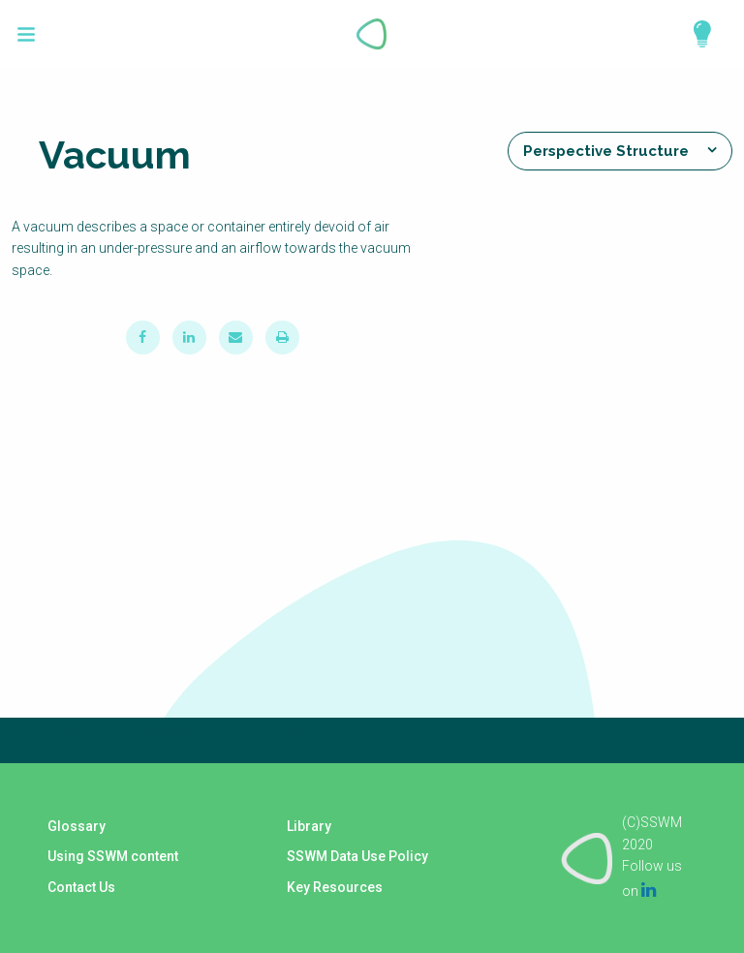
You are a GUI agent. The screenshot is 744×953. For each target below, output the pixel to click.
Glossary (75, 829)
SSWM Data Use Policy (357, 858)
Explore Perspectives (693, 33)
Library (309, 829)
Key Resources (335, 887)
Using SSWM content (111, 858)
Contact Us (80, 887)
